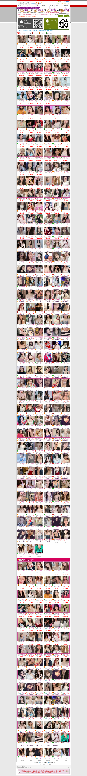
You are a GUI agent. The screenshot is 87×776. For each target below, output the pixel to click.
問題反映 (66, 6)
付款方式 (58, 6)
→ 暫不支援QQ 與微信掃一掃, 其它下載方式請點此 (44, 30)
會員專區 (35, 6)
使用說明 (51, 6)
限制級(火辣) (26, 12)
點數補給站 (27, 6)
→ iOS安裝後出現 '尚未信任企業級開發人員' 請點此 (26, 30)
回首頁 (19, 6)
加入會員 (43, 6)
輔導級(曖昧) (33, 12)
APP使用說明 (60, 16)
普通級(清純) (40, 12)
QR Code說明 (66, 16)
